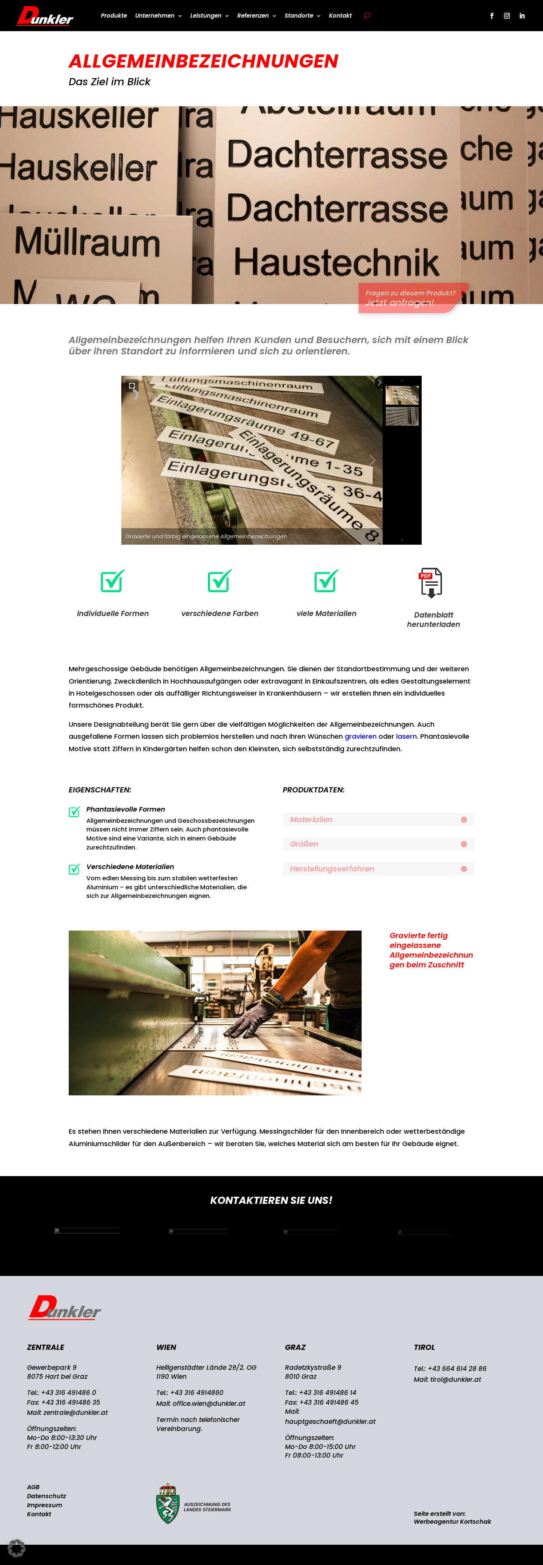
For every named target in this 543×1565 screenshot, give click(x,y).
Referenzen (253, 16)
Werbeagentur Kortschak (452, 1521)
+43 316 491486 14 (327, 1392)
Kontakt (340, 16)
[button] (16, 1548)
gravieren (361, 736)
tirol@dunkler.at (455, 1379)
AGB (33, 1487)
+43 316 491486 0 (68, 1392)
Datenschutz (46, 1496)
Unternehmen (155, 16)
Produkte (114, 16)
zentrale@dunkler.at (76, 1412)
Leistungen (206, 16)
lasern (406, 736)
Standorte (299, 16)
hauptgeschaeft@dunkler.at (330, 1421)
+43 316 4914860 (196, 1392)
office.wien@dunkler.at (209, 1403)
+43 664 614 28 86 (457, 1368)
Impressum (44, 1505)
